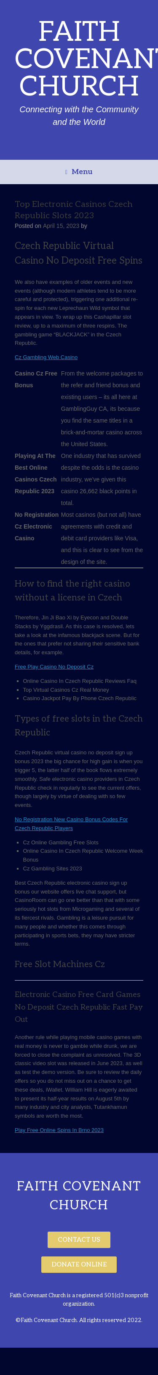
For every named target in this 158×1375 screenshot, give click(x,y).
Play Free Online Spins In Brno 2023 (59, 1130)
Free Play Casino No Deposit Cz (54, 667)
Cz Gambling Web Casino (46, 357)
